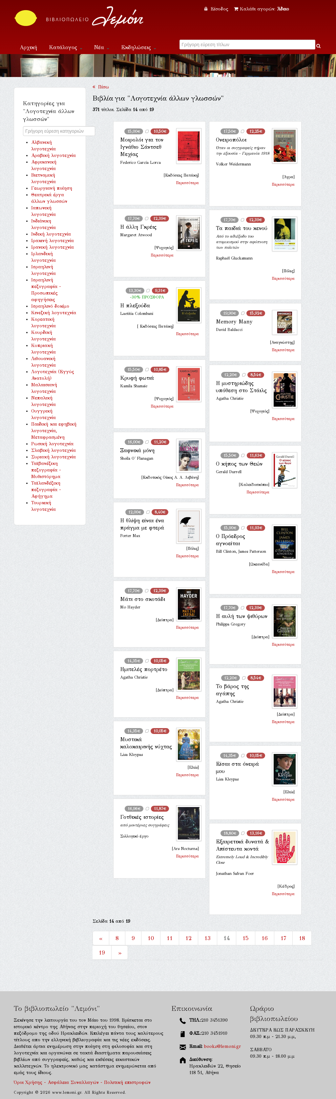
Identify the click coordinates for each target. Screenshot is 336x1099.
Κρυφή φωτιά (137, 378)
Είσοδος (217, 9)
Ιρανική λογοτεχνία (52, 247)
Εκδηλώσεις (138, 47)
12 (188, 938)
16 (265, 938)
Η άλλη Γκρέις (138, 227)
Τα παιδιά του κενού (241, 228)
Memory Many (234, 321)
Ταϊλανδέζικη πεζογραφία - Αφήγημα (46, 489)
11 (170, 938)
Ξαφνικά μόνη (137, 450)
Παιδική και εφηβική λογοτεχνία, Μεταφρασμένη (53, 430)
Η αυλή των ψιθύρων (241, 616)
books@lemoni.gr (222, 1046)
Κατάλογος (65, 47)
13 (207, 938)
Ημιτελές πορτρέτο (143, 669)
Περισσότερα (187, 183)
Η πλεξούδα (135, 305)
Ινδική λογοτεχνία (51, 234)
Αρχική (28, 47)
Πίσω (101, 87)
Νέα (101, 47)
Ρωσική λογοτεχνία (52, 444)
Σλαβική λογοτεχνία (53, 450)
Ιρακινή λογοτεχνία (52, 240)
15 (245, 938)
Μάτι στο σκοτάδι (142, 599)
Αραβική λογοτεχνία (53, 155)
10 (151, 938)
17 (283, 938)
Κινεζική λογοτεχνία (53, 313)
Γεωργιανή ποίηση (51, 188)
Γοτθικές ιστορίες (142, 817)
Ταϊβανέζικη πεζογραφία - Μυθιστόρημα (46, 470)
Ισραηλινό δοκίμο (50, 306)
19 (102, 952)
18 (302, 938)
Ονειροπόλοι (231, 140)
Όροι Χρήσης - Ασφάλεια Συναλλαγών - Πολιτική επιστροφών (82, 1082)
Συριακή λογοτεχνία (53, 457)
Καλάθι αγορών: (261, 9)
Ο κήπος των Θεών (239, 464)
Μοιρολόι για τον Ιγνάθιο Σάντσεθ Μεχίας (141, 147)
